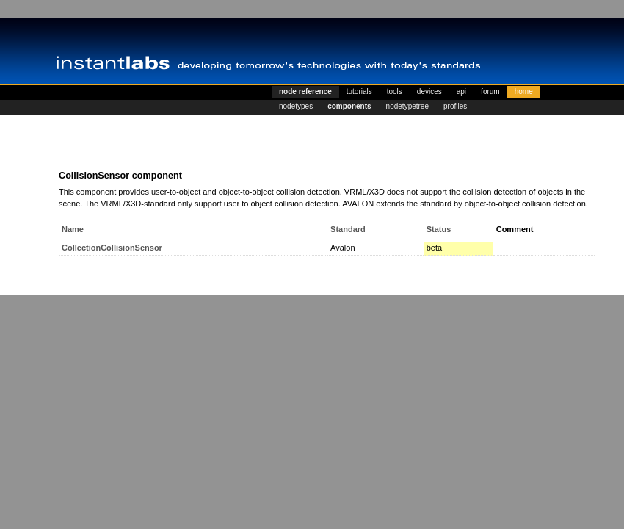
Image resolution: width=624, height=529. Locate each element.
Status (439, 229)
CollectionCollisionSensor (112, 247)
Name (73, 229)
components (349, 106)
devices (429, 91)
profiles (455, 106)
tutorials (359, 91)
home (524, 91)
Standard (348, 229)
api (461, 91)
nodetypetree (407, 106)
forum (490, 91)
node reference (305, 91)
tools (394, 91)
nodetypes (296, 106)
